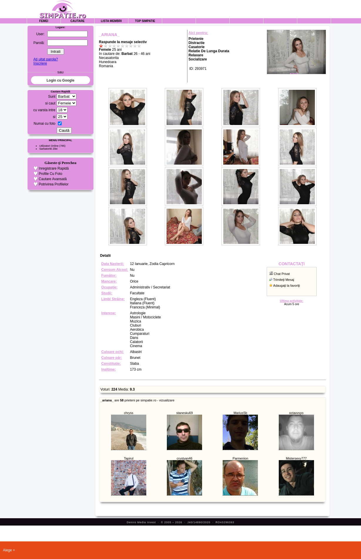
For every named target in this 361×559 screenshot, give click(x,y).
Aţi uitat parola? (45, 59)
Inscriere (40, 63)
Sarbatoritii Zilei (48, 148)
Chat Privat (282, 274)
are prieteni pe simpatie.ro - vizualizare (137, 400)
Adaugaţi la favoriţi (286, 285)
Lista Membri (111, 21)
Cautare (77, 21)
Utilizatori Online (49, 145)
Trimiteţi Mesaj (283, 279)
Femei (43, 21)
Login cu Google (60, 80)
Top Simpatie (145, 21)
